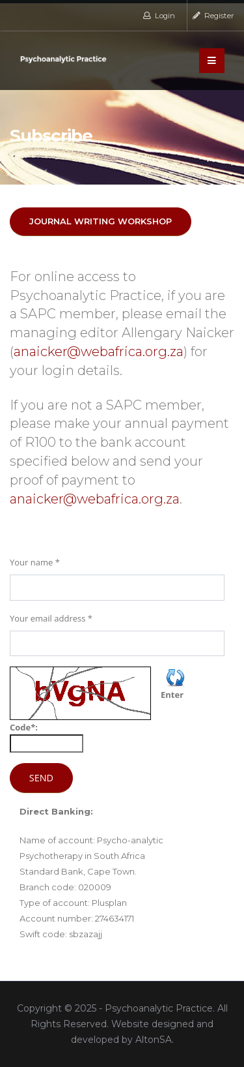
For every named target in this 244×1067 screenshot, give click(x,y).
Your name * (35, 562)
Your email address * (51, 618)
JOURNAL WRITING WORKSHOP (100, 221)
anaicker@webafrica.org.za (98, 351)
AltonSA (153, 1039)
